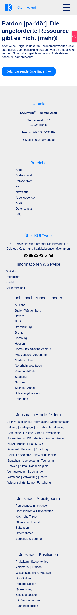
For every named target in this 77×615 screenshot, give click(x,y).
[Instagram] (36, 255)
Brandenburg (23, 327)
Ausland (20, 305)
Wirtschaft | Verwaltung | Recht (27, 477)
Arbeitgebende (25, 197)
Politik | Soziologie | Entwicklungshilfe (31, 454)
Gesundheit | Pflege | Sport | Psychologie (33, 432)
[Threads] (41, 255)
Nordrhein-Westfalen (28, 365)
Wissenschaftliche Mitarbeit (33, 572)
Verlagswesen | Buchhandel (25, 471)
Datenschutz (24, 208)
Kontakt (11, 282)
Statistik (11, 271)
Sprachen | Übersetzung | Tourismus (30, 460)
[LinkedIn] (26, 255)
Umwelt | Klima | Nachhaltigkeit (27, 466)
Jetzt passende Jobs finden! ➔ (29, 71)
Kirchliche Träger (27, 516)
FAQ (19, 214)
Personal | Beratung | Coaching (27, 449)
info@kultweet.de (43, 139)
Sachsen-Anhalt (25, 387)
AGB (19, 203)
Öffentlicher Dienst (28, 522)
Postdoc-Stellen (26, 583)
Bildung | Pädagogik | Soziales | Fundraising (35, 427)
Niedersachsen (24, 360)
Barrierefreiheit (15, 287)
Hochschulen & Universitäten (34, 511)
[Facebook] (31, 255)
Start (19, 169)
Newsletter (23, 192)
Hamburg (21, 338)
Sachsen (20, 382)
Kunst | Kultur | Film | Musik (25, 444)
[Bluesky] (51, 255)
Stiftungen (22, 527)
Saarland (21, 376)
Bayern (19, 316)
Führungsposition (27, 605)
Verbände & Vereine (29, 538)
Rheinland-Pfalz (25, 371)
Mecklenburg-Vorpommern (32, 354)
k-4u (18, 186)
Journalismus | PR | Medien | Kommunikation (36, 438)
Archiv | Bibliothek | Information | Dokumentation (38, 421)
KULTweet (16, 244)
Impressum (13, 276)
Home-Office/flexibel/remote (33, 349)
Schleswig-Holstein (27, 393)
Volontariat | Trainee (29, 567)
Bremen (20, 332)
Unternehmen (24, 533)
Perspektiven (24, 181)
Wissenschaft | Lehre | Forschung (29, 482)
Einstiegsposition (27, 594)
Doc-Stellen (23, 578)
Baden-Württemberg (28, 310)
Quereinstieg (24, 589)
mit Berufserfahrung (29, 600)
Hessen (20, 343)
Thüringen (21, 398)
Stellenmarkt (24, 175)
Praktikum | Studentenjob (32, 561)
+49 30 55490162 (44, 132)
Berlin (18, 321)
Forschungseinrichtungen (32, 505)
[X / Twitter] (46, 255)
